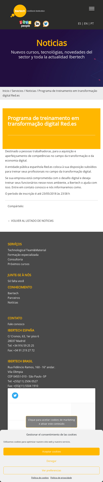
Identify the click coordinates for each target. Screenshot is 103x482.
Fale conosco (16, 324)
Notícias (13, 302)
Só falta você (16, 281)
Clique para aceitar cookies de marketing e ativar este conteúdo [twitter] (51, 421)
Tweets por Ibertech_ (51, 422)
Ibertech (13, 293)
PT (92, 23)
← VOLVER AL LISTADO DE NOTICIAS (31, 221)
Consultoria (15, 259)
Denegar (51, 461)
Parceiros (14, 298)
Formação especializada (23, 255)
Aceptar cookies (51, 451)
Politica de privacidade (61, 477)
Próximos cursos (18, 264)
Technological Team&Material (27, 250)
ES (79, 23)
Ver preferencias (51, 470)
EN (86, 23)
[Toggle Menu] (91, 8)
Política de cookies (40, 477)
